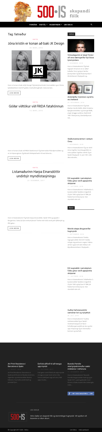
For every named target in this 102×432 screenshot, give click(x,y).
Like (91, 393)
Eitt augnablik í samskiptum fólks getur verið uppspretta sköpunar (80, 180)
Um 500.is (68, 24)
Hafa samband (84, 430)
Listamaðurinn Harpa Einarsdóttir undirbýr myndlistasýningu (36, 174)
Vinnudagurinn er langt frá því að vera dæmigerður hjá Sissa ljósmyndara (81, 57)
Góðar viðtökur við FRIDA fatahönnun (36, 106)
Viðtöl (43, 24)
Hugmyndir (55, 24)
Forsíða (33, 24)
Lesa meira (14, 93)
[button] (91, 25)
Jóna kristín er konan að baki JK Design (36, 43)
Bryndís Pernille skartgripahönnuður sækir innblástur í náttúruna (79, 366)
